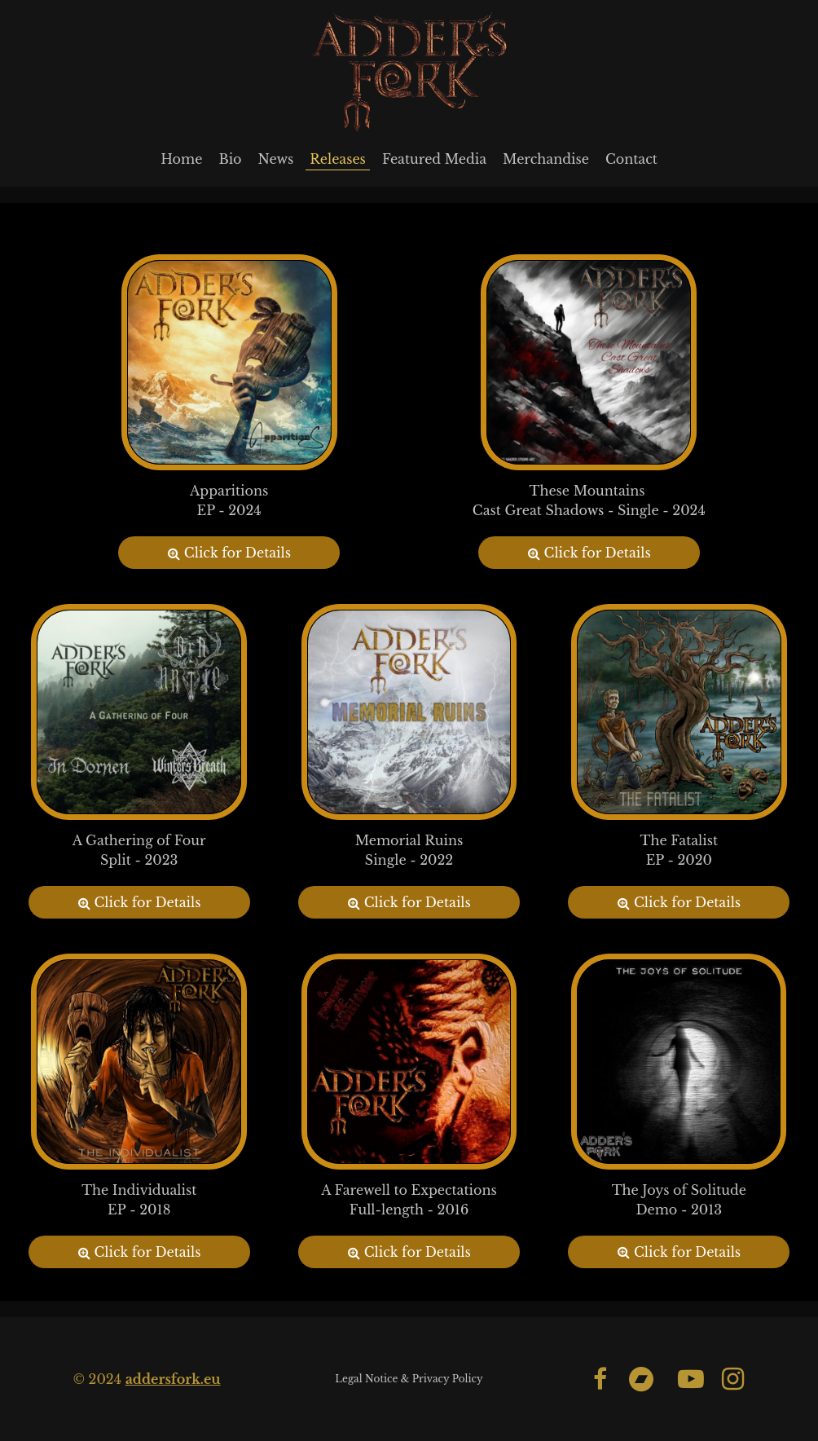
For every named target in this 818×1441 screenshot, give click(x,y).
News (276, 159)
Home (181, 159)
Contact (631, 159)
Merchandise (546, 159)
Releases (338, 159)
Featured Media (434, 159)
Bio (229, 159)
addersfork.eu (173, 1379)
